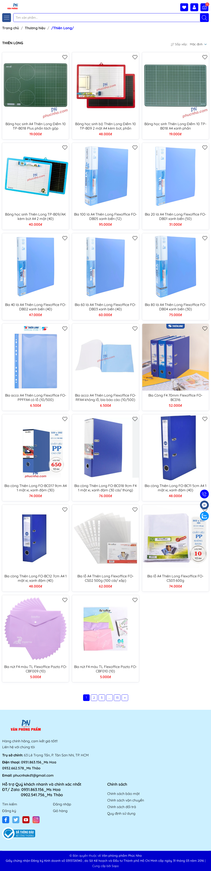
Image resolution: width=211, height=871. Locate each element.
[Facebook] (5, 819)
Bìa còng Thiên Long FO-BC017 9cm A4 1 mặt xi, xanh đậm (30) (35, 487)
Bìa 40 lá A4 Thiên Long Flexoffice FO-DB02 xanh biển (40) (35, 306)
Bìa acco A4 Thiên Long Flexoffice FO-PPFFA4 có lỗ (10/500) (35, 397)
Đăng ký (9, 811)
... (109, 698)
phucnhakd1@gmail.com (33, 775)
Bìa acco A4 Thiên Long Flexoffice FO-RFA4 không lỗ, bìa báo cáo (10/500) (105, 397)
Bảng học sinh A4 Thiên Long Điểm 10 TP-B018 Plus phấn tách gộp (35, 126)
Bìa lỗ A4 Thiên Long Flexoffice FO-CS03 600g (175, 578)
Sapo (115, 866)
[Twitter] (15, 819)
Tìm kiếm (9, 804)
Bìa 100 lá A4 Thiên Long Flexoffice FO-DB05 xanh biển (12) (105, 216)
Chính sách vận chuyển (125, 800)
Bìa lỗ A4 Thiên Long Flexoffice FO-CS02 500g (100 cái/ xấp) (105, 578)
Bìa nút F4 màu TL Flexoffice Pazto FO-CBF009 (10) (35, 668)
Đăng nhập (62, 804)
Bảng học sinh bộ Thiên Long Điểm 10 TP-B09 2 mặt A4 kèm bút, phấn (105, 126)
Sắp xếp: (179, 44)
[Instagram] (36, 819)
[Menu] (6, 17)
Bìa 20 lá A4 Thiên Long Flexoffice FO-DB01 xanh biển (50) (175, 216)
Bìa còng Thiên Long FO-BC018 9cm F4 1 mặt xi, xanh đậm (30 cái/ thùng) (105, 487)
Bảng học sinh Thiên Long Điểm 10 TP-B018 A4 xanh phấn (175, 126)
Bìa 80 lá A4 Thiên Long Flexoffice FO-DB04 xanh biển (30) (175, 306)
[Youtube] (25, 819)
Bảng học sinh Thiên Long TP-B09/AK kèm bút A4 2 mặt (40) (35, 216)
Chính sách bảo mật (123, 793)
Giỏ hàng (60, 811)
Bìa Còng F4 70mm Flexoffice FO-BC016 (175, 397)
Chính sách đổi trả (121, 807)
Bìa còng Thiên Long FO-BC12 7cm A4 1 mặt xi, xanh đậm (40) (35, 578)
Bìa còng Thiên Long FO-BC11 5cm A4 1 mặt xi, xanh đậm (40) (175, 487)
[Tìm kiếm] (204, 17)
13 (117, 698)
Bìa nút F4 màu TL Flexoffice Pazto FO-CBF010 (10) (105, 668)
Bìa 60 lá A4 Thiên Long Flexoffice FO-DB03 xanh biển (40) (105, 306)
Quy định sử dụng (121, 813)
